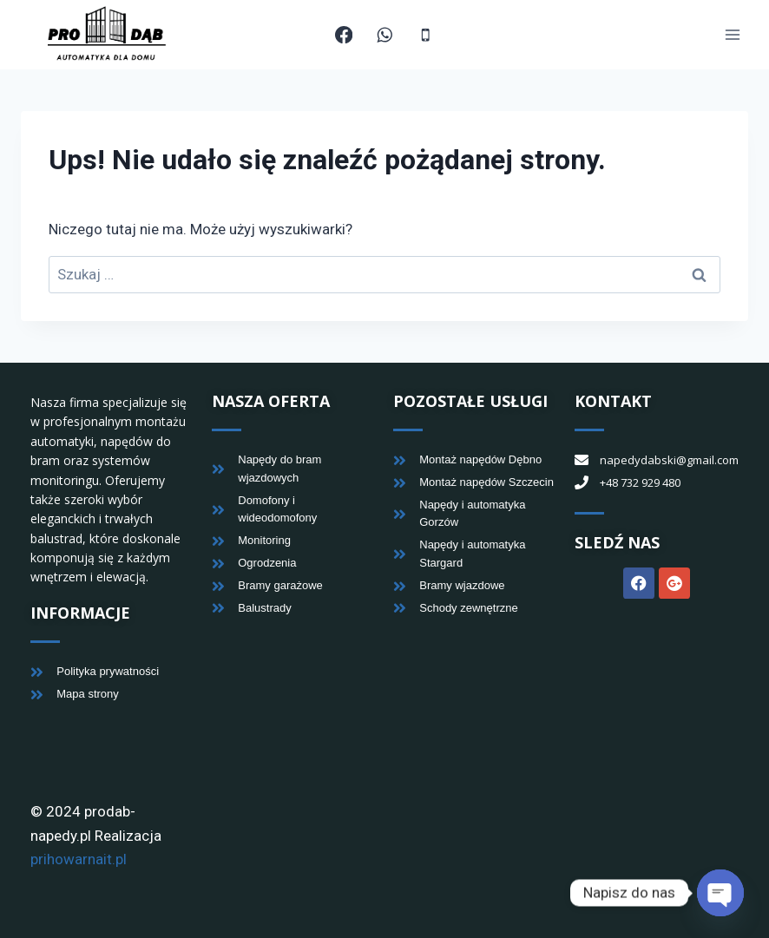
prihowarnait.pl (78, 859)
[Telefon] (426, 35)
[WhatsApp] (385, 35)
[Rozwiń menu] (732, 35)
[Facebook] (344, 35)
